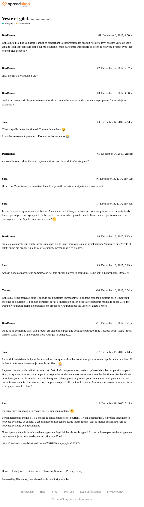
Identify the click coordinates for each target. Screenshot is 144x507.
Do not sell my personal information (72, 499)
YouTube (69, 491)
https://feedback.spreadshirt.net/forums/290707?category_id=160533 (41, 443)
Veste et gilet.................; (26, 18)
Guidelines (34, 470)
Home (5, 470)
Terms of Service (53, 470)
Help (42, 491)
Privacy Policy (74, 470)
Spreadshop (27, 491)
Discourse (21, 479)
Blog (54, 491)
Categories (18, 470)
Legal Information (90, 491)
